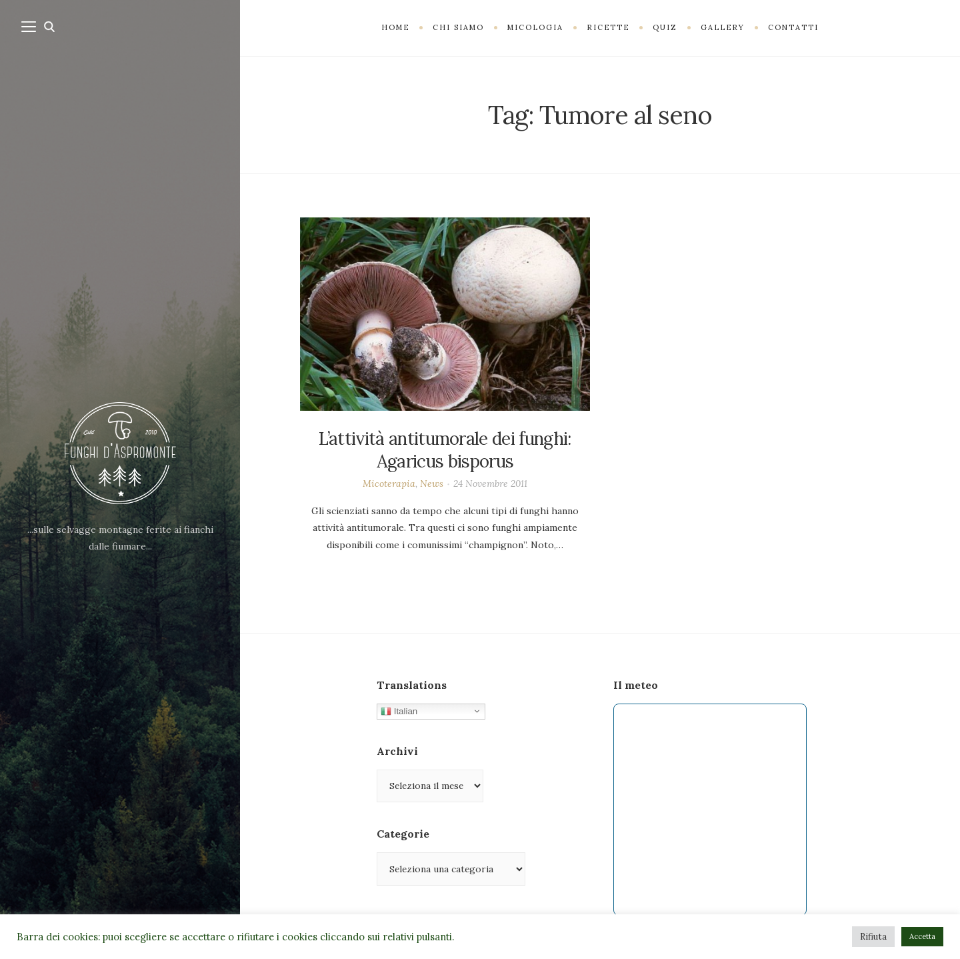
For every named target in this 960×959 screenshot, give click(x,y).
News (431, 483)
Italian (399, 711)
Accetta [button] (922, 936)
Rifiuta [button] (873, 936)
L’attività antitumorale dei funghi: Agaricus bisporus (445, 449)
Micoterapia (389, 483)
